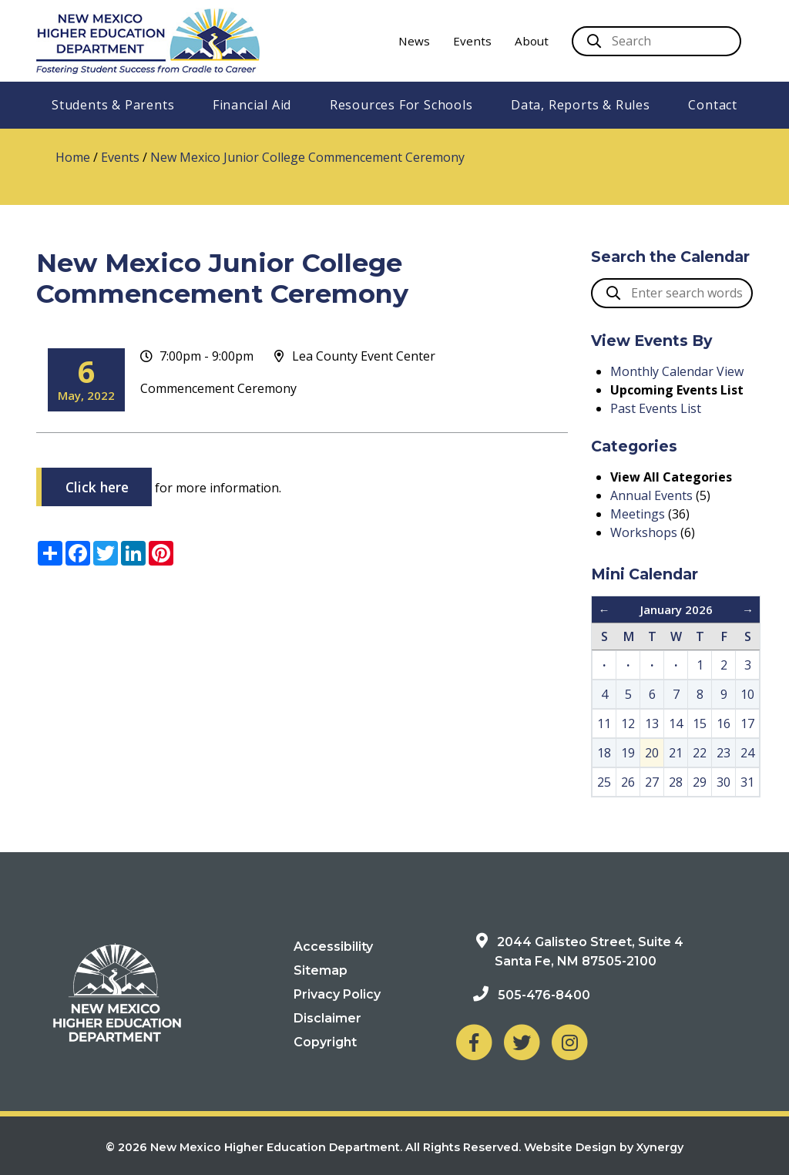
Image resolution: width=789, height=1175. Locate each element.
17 (747, 723)
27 (652, 782)
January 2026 (676, 609)
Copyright (325, 1042)
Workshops (643, 532)
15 (700, 723)
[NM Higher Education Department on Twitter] (521, 1041)
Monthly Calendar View (677, 371)
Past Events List (655, 408)
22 (700, 752)
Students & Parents (113, 104)
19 (628, 752)
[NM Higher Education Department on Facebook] (473, 1041)
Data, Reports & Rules (580, 104)
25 (604, 782)
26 (628, 782)
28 (676, 782)
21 (676, 752)
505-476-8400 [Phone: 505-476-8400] (544, 995)
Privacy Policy (337, 994)
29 (700, 782)
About (532, 41)
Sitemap (320, 970)
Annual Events (651, 495)
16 (723, 723)
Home (72, 157)
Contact (712, 104)
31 (747, 782)
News (414, 41)
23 (723, 752)
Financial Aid (252, 104)
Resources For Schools (401, 104)
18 (604, 752)
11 (604, 723)
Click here (97, 487)
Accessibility (333, 946)
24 (747, 752)
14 (676, 723)
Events (472, 41)
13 (652, 723)
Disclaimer (327, 1018)
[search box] (672, 293)
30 (723, 782)
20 (652, 752)
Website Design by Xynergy (603, 1147)
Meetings (637, 513)
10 (747, 694)
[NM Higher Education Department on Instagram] (569, 1041)
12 (628, 723)
